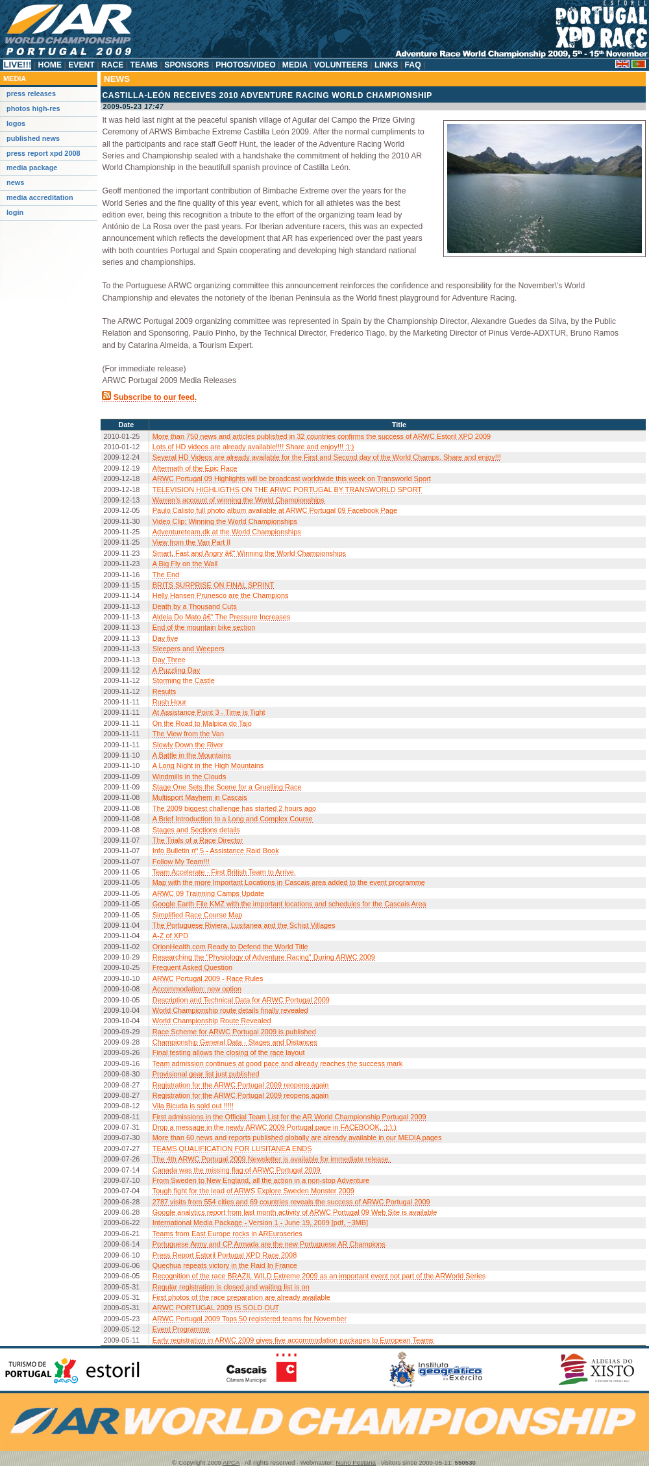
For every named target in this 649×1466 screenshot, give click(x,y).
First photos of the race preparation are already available (241, 1297)
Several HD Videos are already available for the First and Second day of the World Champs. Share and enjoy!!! (327, 457)
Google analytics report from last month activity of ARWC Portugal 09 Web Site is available (295, 1212)
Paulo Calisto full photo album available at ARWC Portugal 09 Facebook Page (275, 510)
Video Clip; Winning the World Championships (225, 521)
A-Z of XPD (170, 935)
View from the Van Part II (192, 542)
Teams (144, 64)
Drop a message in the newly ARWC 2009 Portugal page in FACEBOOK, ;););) (275, 1127)
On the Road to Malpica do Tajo (202, 723)
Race (112, 64)
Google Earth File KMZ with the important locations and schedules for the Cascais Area (289, 904)
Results (164, 691)
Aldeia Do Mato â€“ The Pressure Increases (222, 617)
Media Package (31, 167)
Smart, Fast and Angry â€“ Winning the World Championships (249, 553)
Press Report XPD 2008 (43, 153)
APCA (231, 1462)
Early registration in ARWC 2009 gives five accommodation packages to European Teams (293, 1340)
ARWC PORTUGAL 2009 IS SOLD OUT (216, 1307)
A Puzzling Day (177, 670)
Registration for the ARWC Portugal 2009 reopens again (241, 1085)
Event (81, 64)
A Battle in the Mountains (192, 755)
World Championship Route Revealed (212, 1021)
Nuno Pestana (356, 1462)
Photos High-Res (33, 108)
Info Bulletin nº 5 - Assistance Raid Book (216, 850)
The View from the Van (188, 734)
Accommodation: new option (197, 989)
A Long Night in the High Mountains (208, 765)
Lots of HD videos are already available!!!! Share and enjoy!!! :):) (253, 447)
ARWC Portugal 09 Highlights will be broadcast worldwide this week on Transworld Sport (292, 478)
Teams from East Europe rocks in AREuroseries (227, 1233)
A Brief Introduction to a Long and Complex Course (233, 819)
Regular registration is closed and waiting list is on (231, 1287)
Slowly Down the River (188, 745)
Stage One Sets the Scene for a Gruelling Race (227, 787)
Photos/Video (246, 64)
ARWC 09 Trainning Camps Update (208, 893)
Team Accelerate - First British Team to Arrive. (224, 872)
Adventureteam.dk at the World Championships (227, 532)
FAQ (412, 64)
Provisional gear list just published (206, 1074)
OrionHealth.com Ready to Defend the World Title (230, 946)
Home (50, 64)
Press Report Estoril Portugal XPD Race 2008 (225, 1255)
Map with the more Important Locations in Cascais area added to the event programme (289, 882)
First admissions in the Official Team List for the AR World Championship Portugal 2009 (289, 1117)
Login (14, 212)
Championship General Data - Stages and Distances (235, 1042)
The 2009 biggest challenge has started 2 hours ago (234, 808)
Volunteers (341, 64)
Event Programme (181, 1329)
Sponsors (187, 64)
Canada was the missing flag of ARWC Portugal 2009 (237, 1170)
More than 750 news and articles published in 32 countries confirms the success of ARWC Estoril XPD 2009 (322, 436)
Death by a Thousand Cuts (195, 606)
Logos (15, 123)
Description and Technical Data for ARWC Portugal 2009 (241, 1000)
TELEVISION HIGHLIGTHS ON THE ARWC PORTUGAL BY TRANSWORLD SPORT (287, 489)
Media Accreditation (39, 197)
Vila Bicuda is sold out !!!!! (193, 1106)
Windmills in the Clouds (190, 776)
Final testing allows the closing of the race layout (229, 1052)
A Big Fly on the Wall (185, 563)
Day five (165, 638)
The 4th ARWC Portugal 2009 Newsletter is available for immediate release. (272, 1159)
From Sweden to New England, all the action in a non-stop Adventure (261, 1180)
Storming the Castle (184, 680)
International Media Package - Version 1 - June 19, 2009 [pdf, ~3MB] (260, 1222)
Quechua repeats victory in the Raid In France (225, 1265)
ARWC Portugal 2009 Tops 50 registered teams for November (250, 1319)
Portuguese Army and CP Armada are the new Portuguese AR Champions (269, 1244)
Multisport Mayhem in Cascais (200, 797)
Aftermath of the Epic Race (195, 468)
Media (294, 64)
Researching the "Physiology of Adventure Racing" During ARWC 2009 (264, 957)
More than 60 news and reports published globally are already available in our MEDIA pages (297, 1137)
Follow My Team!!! (181, 861)
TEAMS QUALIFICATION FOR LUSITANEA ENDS (232, 1148)
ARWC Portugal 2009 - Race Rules (208, 978)
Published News (33, 138)
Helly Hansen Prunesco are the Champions (221, 595)
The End (166, 574)
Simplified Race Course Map (198, 915)
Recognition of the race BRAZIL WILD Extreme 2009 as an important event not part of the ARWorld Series (319, 1276)
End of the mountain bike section (204, 627)
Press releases (31, 93)
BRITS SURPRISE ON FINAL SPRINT (213, 585)
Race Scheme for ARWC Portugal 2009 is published (234, 1032)
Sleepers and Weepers (189, 648)
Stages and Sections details (196, 830)
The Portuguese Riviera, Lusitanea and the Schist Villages (244, 925)
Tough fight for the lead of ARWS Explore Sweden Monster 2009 (253, 1191)
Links (386, 64)
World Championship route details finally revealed (230, 1010)
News (15, 182)
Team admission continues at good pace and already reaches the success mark (277, 1063)
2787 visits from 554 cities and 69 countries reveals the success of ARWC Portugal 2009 (291, 1202)
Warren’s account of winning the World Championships (238, 500)
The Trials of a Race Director (198, 840)
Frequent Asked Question (192, 967)
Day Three (169, 660)
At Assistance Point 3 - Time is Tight (209, 712)
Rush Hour (169, 702)
